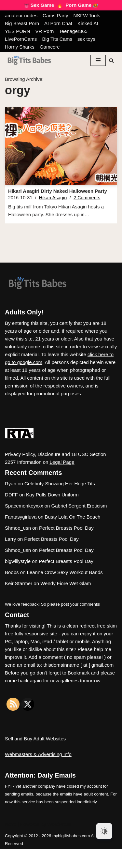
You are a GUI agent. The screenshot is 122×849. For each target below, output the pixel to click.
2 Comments (87, 197)
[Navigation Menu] (98, 60)
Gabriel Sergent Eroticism (79, 505)
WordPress (59, 824)
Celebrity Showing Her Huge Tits (59, 483)
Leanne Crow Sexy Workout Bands (65, 572)
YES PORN (17, 31)
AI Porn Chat (58, 23)
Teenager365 (73, 31)
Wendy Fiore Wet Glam (65, 583)
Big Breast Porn (22, 23)
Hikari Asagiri (53, 197)
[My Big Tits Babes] (29, 60)
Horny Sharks (19, 47)
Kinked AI (87, 23)
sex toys (86, 39)
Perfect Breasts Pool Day (66, 528)
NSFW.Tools (86, 15)
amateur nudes (21, 15)
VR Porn (44, 31)
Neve (10, 824)
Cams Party (55, 15)
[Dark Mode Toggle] (104, 831)
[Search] (111, 60)
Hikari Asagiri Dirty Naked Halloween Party (57, 191)
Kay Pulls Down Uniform (52, 494)
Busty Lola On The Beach (73, 517)
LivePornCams (21, 39)
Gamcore (50, 47)
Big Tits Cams (57, 39)
